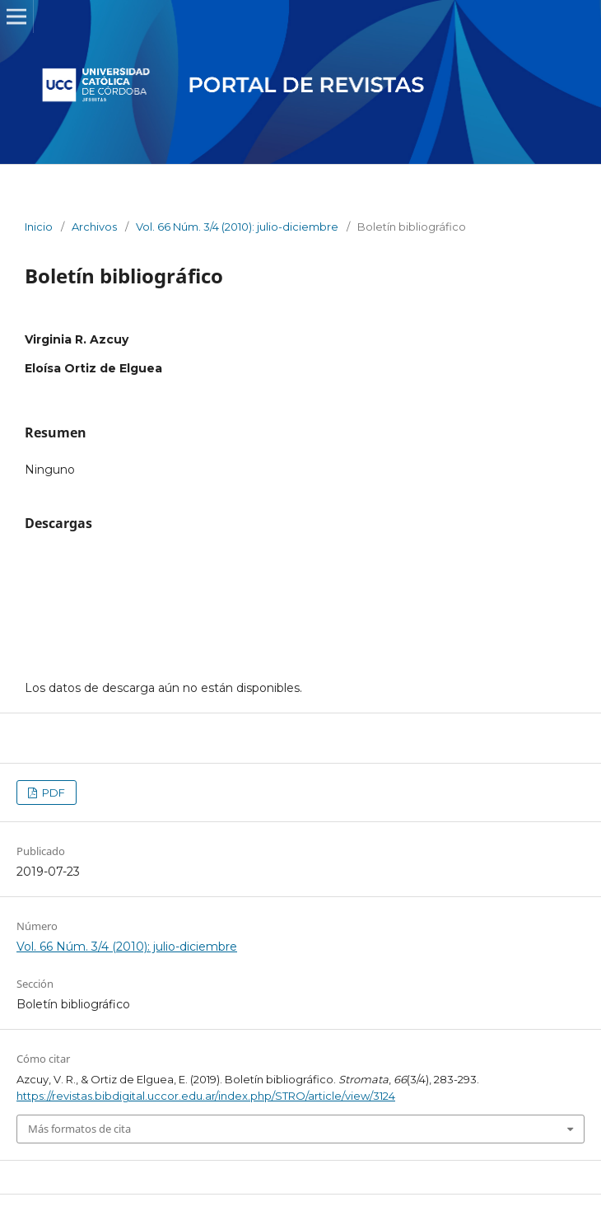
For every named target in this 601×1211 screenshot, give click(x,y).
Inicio (39, 226)
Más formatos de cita (79, 1128)
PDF (52, 792)
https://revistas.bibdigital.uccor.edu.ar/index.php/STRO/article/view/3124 (205, 1095)
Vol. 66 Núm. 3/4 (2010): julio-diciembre (237, 226)
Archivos (94, 226)
